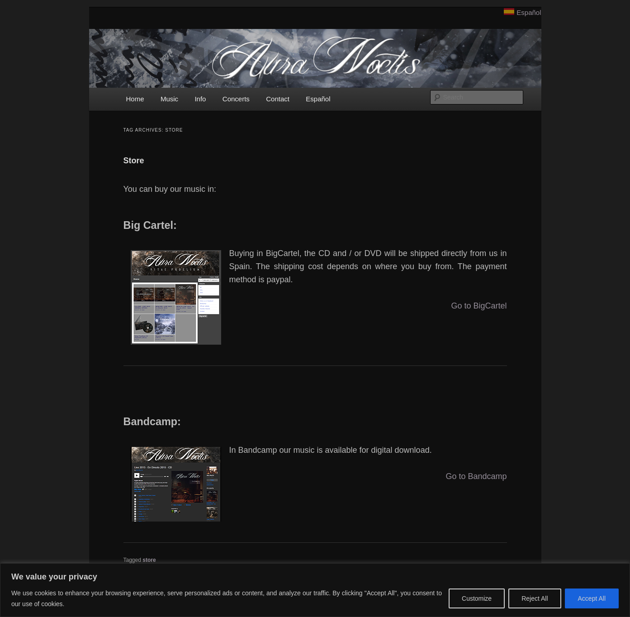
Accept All (592, 598)
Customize (477, 598)
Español (528, 12)
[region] (315, 590)
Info (200, 99)
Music (169, 99)
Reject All (534, 598)
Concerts (236, 99)
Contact (277, 99)
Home (135, 99)
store (149, 560)
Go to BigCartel (479, 305)
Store (133, 160)
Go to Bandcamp (476, 476)
